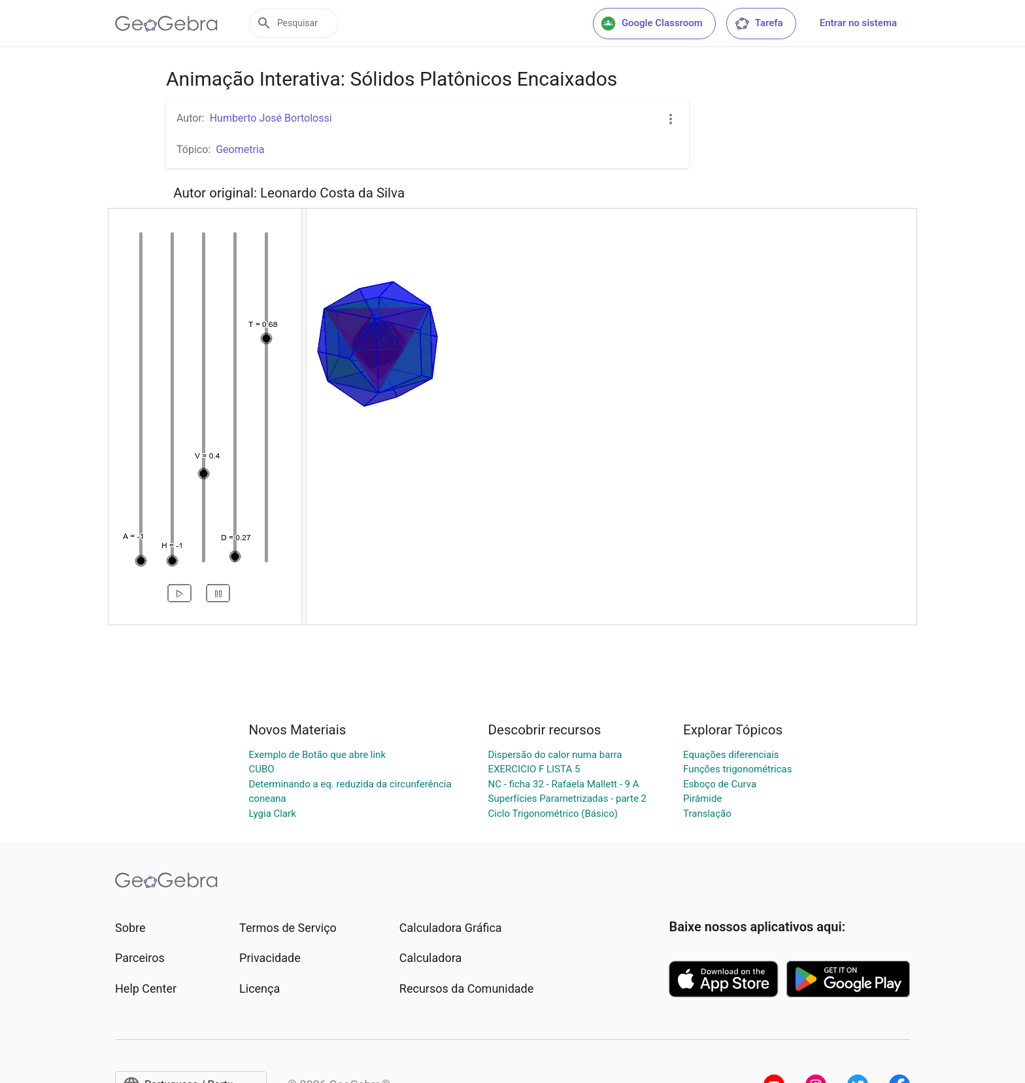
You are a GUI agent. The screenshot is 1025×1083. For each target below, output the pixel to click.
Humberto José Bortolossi (271, 118)
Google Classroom (652, 23)
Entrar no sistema (858, 23)
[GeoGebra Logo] (166, 23)
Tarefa (758, 23)
